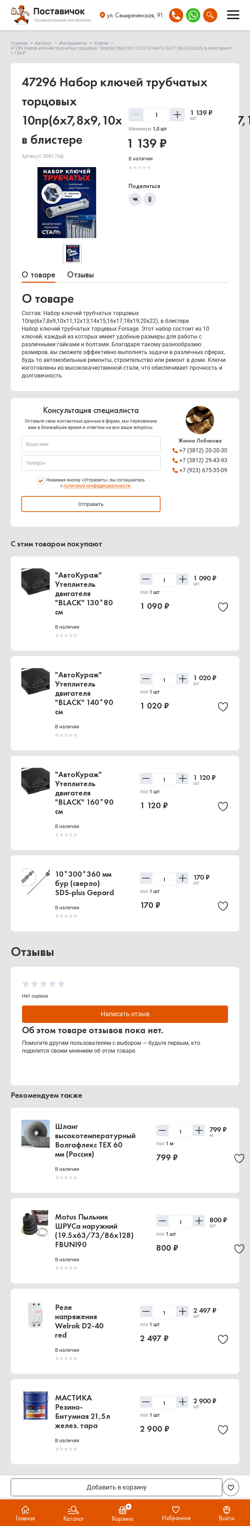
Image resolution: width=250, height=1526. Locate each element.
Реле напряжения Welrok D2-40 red (79, 1321)
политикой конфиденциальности (97, 485)
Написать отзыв (125, 1014)
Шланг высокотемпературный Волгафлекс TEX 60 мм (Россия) (95, 1140)
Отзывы (80, 274)
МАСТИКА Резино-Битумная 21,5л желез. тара (82, 1412)
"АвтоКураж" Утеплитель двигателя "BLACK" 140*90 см (84, 693)
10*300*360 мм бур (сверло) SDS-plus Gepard (84, 883)
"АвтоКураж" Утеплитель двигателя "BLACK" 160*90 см (84, 792)
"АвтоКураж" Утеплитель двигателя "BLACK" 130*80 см (84, 593)
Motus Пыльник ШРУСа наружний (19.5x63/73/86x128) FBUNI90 (94, 1231)
